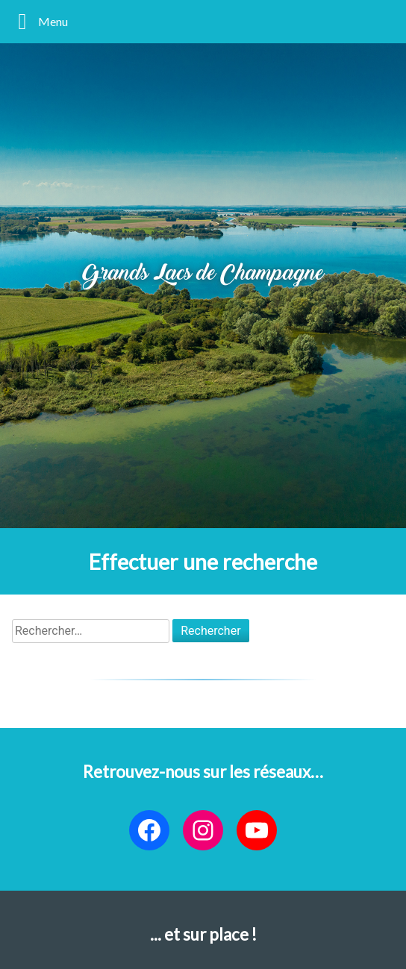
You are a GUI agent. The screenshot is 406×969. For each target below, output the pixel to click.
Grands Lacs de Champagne (203, 274)
